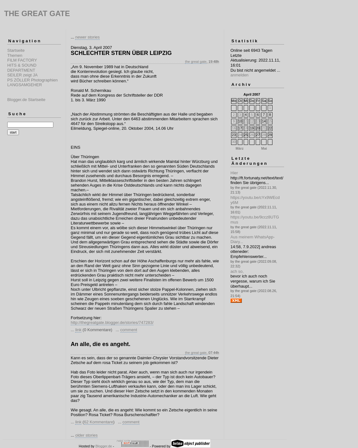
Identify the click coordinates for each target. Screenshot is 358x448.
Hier (234, 172)
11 (246, 121)
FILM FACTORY (22, 60)
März (239, 148)
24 (240, 135)
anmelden (239, 75)
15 (270, 121)
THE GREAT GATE (37, 13)
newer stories (87, 37)
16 (234, 128)
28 (264, 135)
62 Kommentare (98, 422)
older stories (86, 435)
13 (258, 121)
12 (252, 121)
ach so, (237, 271)
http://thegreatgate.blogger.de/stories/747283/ (112, 322)
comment (128, 329)
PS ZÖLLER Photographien (32, 80)
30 (234, 142)
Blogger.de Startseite (26, 99)
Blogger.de (103, 446)
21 (264, 128)
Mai (264, 148)
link (78, 329)
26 (252, 135)
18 (246, 128)
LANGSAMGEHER (24, 84)
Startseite (16, 50)
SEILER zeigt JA (22, 75)
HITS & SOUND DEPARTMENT (21, 68)
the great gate (195, 61)
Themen (14, 55)
